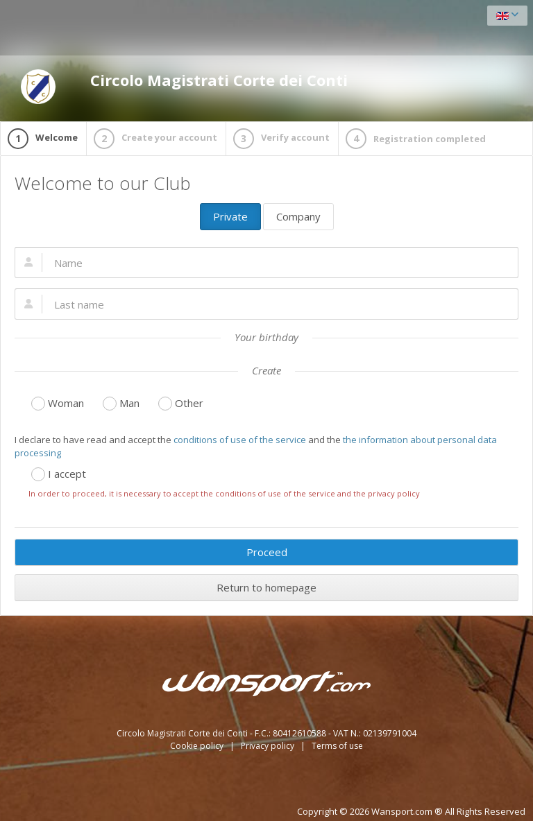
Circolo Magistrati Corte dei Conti (184, 86)
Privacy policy (268, 746)
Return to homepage (266, 587)
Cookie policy (198, 746)
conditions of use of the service (240, 439)
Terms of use (337, 746)
